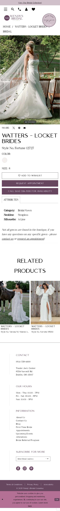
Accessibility (48, 487)
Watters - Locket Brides (31, 27)
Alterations (21, 439)
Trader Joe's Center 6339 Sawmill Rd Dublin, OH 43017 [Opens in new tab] (25, 373)
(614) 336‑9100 (23, 364)
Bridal (7, 31)
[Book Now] (49, 20)
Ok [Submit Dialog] (56, 502)
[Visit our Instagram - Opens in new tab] (25, 471)
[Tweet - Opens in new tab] (14, 128)
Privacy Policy (33, 487)
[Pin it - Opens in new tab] (19, 128)
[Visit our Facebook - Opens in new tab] (18, 471)
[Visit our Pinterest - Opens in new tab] (31, 471)
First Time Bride (24, 429)
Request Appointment (30, 184)
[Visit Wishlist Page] (33, 9)
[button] (5, 9)
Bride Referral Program (27, 442)
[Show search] (12, 9)
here (30, 508)
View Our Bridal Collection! (30, 2)
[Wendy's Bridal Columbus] (13, 18)
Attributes (10, 202)
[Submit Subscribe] (47, 461)
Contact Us (21, 423)
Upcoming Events (24, 436)
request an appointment (30, 241)
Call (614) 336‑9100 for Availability (30, 193)
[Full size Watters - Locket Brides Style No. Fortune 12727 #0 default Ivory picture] (30, 80)
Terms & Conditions (14, 487)
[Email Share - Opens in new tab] (24, 128)
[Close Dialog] (3, 502)
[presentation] (14, 305)
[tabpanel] (30, 80)
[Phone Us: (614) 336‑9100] (19, 9)
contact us (8, 241)
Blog (18, 426)
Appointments (23, 432)
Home (7, 27)
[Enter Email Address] (33, 461)
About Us (20, 419)
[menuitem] (5, 9)
